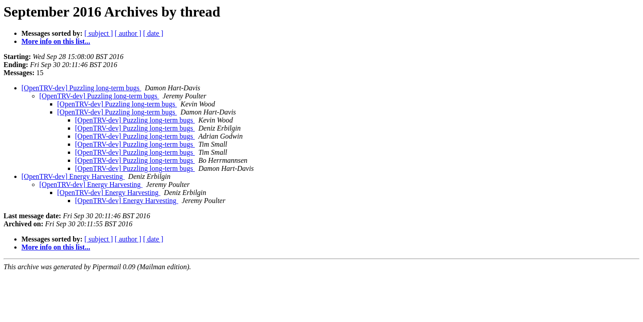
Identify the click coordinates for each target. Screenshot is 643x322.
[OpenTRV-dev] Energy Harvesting (73, 176)
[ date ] (153, 33)
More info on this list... (55, 41)
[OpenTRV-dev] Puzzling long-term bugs (81, 88)
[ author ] (128, 33)
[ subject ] (98, 33)
